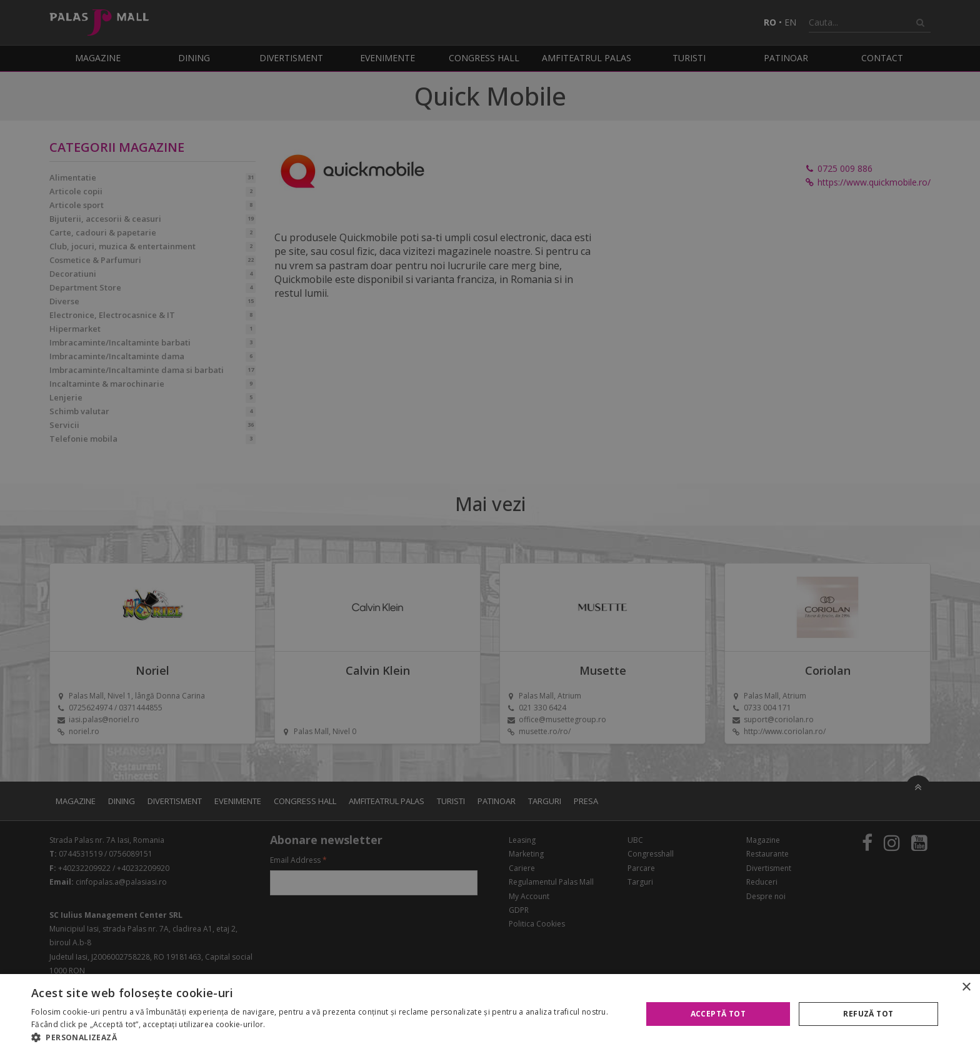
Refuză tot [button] (868, 1013)
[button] (327, 1038)
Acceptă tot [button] (718, 1013)
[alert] (490, 527)
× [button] (966, 987)
